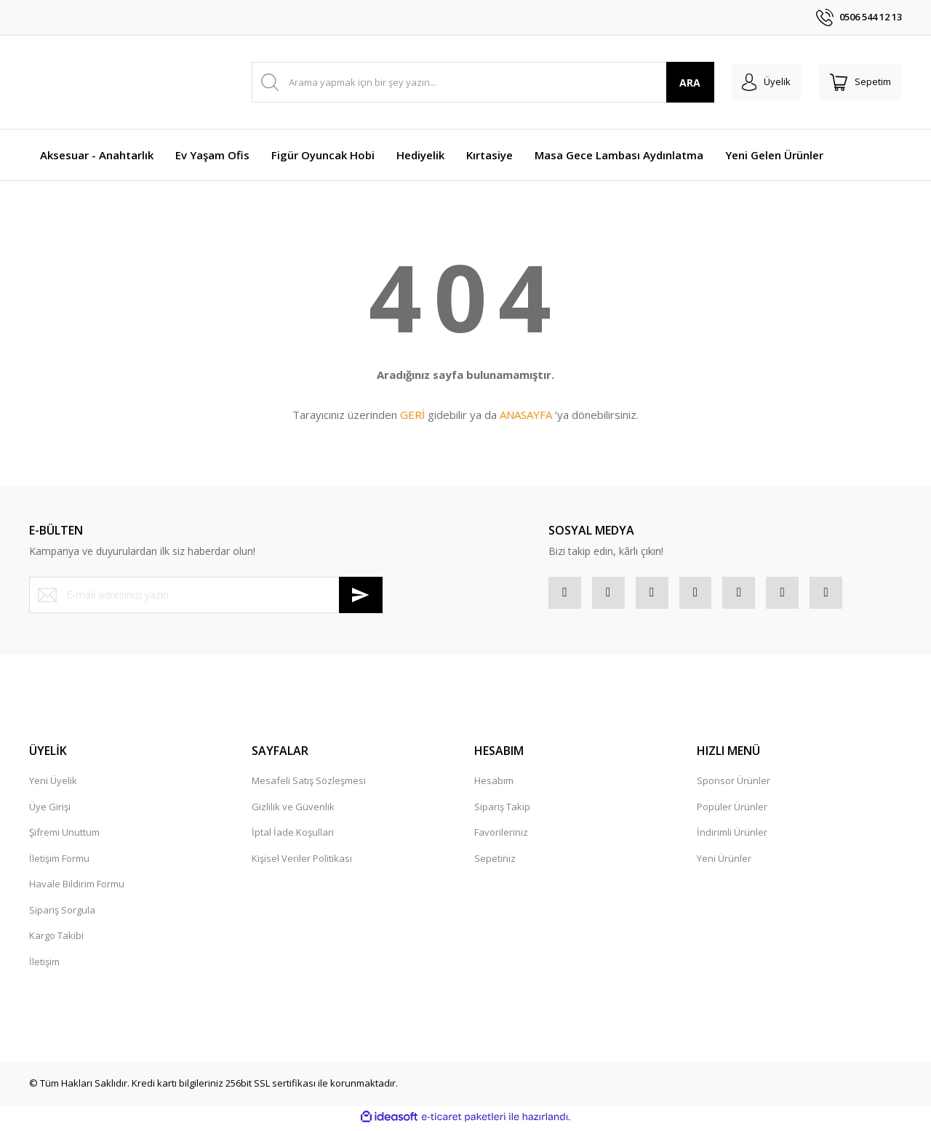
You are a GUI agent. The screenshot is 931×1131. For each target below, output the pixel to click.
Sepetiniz (495, 861)
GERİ (412, 414)
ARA (675, 82)
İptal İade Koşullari (293, 836)
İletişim (44, 965)
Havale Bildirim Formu (76, 888)
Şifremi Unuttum (64, 836)
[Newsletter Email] (206, 595)
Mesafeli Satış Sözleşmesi (309, 784)
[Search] (475, 82)
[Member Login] (755, 82)
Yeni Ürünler (724, 861)
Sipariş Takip (502, 810)
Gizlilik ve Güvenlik (293, 810)
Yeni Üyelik (53, 784)
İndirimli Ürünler (732, 836)
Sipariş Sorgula (62, 913)
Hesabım (494, 784)
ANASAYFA (526, 414)
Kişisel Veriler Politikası (302, 861)
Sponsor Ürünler (733, 784)
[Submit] (361, 595)
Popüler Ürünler (732, 810)
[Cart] (857, 82)
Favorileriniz (501, 836)
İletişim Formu (59, 861)
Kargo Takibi (56, 939)
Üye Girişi (50, 810)
